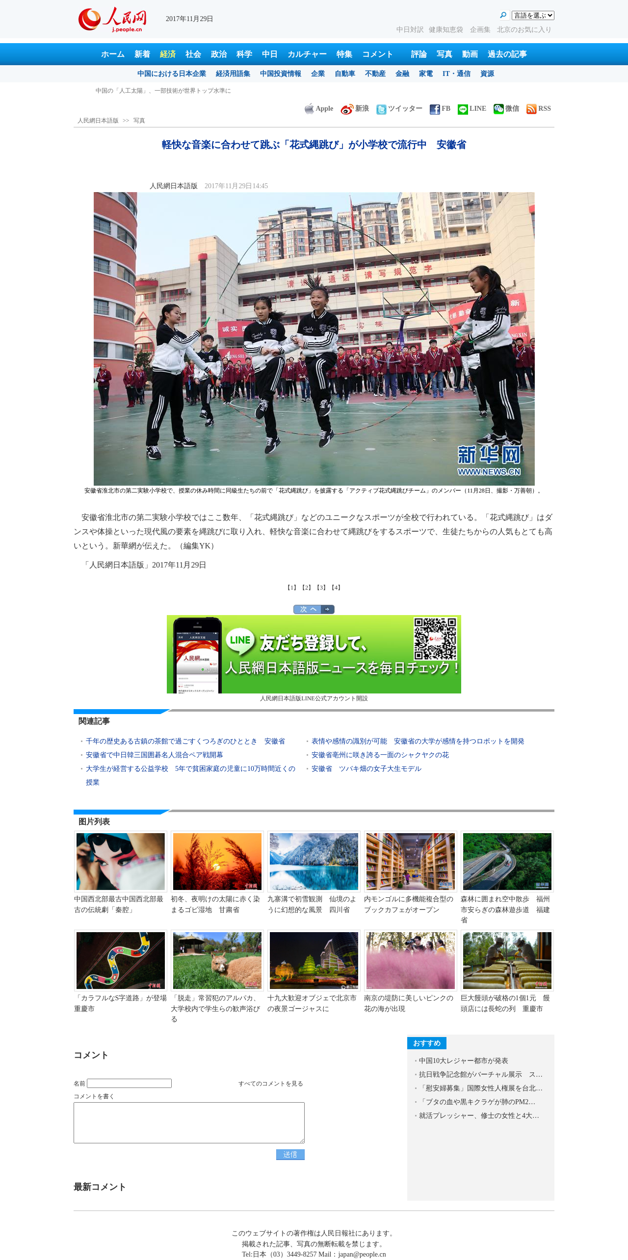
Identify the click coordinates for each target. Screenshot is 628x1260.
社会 (193, 54)
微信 (506, 108)
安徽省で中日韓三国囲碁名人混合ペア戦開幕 (154, 755)
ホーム (113, 54)
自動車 (345, 73)
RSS (538, 108)
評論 (419, 54)
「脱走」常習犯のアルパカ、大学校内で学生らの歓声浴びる (215, 1008)
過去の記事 (507, 54)
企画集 (481, 29)
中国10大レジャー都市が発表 (463, 1060)
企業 (318, 73)
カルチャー (307, 54)
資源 (487, 73)
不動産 (375, 73)
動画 (470, 54)
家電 (426, 73)
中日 (270, 54)
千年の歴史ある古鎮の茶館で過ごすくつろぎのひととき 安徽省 (185, 741)
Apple (319, 108)
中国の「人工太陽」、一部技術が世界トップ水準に (163, 90)
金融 (402, 73)
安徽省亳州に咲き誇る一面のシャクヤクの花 (380, 755)
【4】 (336, 587)
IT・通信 (457, 73)
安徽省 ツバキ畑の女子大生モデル (366, 768)
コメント (377, 54)
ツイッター (399, 108)
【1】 (292, 587)
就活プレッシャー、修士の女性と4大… (479, 1115)
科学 (244, 54)
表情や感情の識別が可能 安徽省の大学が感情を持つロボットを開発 (418, 741)
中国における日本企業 (171, 73)
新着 (142, 54)
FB (440, 108)
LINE (472, 108)
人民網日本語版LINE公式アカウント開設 (314, 658)
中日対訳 (410, 29)
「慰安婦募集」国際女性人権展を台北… (481, 1088)
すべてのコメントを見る (270, 1083)
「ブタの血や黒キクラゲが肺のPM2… (477, 1102)
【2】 (306, 587)
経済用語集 (233, 73)
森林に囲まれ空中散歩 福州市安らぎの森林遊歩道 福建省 (505, 909)
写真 (444, 54)
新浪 (354, 108)
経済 (168, 54)
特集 (344, 54)
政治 (219, 54)
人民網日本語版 (98, 120)
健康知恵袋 (447, 29)
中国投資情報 (280, 73)
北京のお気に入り (524, 29)
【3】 (321, 587)
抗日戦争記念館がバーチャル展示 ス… (481, 1074)
